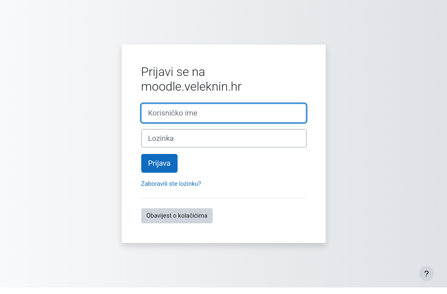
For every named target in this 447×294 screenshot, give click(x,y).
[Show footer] (426, 273)
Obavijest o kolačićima (177, 215)
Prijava (159, 163)
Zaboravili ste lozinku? (171, 183)
